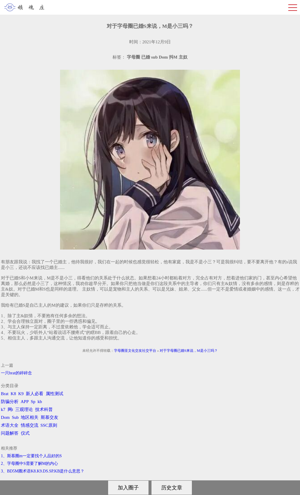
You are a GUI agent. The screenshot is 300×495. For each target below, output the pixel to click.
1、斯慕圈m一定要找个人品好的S (31, 456)
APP (25, 401)
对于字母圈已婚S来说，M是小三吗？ (188, 351)
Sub (15, 417)
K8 (13, 393)
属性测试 (54, 393)
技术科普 (44, 409)
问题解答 (9, 433)
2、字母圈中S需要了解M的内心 (29, 463)
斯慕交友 (49, 417)
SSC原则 (48, 425)
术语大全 (9, 425)
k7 (3, 409)
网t (10, 409)
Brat (4, 393)
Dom (5, 417)
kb (40, 401)
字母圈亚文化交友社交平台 (135, 351)
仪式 (25, 433)
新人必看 (34, 393)
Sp (33, 401)
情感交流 (29, 425)
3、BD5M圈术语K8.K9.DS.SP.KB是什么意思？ (42, 471)
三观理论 (24, 409)
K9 (20, 393)
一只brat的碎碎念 (16, 373)
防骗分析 (9, 401)
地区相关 (29, 417)
